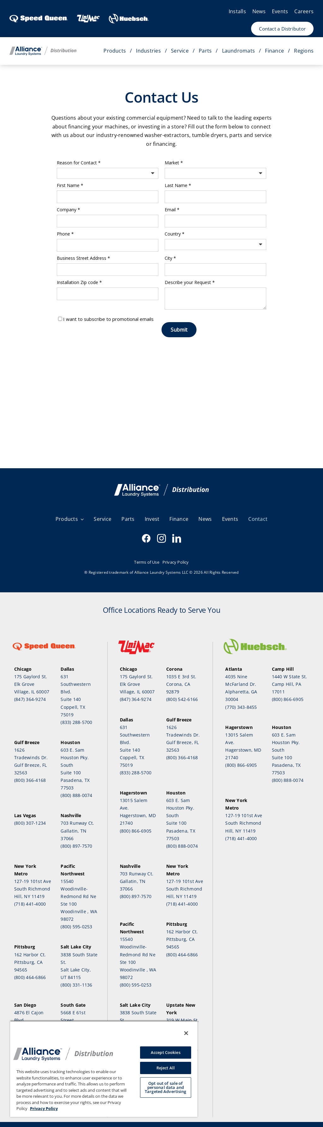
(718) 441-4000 (30, 904)
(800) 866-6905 (135, 831)
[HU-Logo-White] (129, 16)
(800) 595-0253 (76, 927)
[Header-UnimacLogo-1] (88, 16)
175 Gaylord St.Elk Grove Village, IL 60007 (31, 684)
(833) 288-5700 (76, 722)
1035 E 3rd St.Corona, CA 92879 (181, 684)
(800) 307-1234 (30, 823)
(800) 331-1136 (76, 985)
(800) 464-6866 (30, 977)
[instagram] (161, 538)
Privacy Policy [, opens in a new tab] (44, 1108)
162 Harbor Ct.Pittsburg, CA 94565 (30, 962)
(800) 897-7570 (76, 846)
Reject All (165, 1068)
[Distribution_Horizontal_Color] (42, 49)
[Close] (186, 1033)
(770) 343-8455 (241, 707)
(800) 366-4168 (30, 780)
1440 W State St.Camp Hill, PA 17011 (289, 684)
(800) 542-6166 (182, 699)
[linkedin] (176, 538)
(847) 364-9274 (30, 699)
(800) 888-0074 (76, 795)
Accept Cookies (165, 1052)
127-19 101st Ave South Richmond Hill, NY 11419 (32, 888)
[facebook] (146, 538)
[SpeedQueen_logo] (38, 16)
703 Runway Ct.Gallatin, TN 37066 (77, 830)
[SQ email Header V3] (161, 486)
